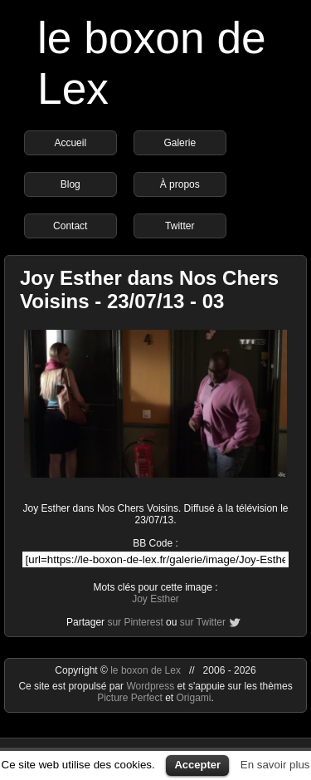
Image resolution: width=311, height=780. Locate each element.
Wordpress (151, 686)
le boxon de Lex (145, 670)
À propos (180, 184)
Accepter (197, 764)
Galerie (179, 143)
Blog (70, 184)
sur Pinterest (135, 622)
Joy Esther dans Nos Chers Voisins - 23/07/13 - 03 (149, 289)
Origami (194, 698)
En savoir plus (275, 764)
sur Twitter (203, 622)
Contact (70, 226)
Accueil (70, 143)
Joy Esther (155, 599)
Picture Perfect (130, 698)
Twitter (179, 226)
